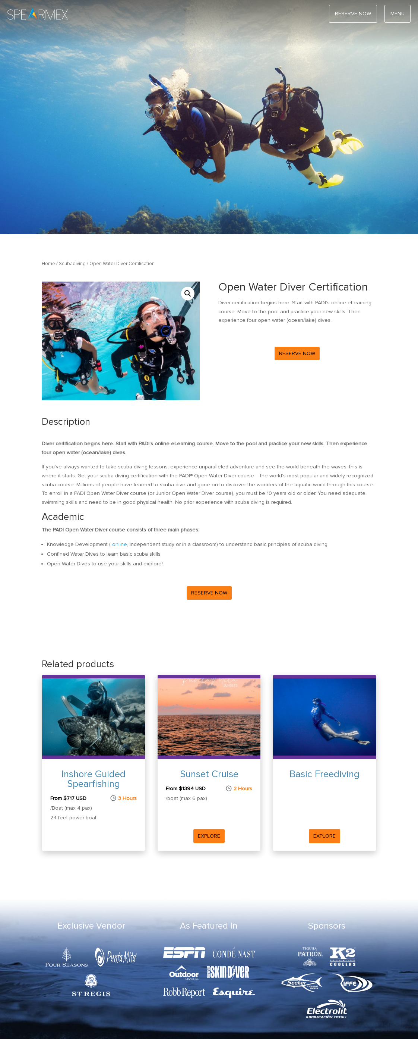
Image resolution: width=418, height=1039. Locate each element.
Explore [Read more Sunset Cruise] (209, 836)
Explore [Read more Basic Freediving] (324, 836)
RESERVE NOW (353, 13)
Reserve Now (297, 353)
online (119, 544)
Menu (397, 13)
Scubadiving (72, 264)
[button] (187, 293)
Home (48, 264)
